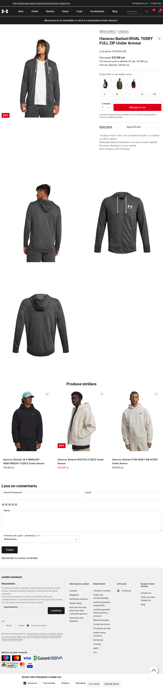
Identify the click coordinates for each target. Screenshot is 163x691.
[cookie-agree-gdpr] (111, 684)
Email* (88, 492)
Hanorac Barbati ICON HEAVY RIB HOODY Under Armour (135, 461)
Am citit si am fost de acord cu (32, 637)
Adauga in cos (137, 107)
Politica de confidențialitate (12, 640)
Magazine (74, 595)
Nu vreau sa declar (38, 625)
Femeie (21, 625)
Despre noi (146, 593)
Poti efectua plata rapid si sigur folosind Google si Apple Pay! (41, 3)
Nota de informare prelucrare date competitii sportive (78, 610)
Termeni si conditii (101, 591)
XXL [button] (155, 94)
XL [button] (142, 94)
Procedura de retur (102, 628)
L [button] (129, 94)
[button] (159, 45)
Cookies (97, 644)
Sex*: (4, 621)
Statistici (65, 683)
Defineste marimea (79, 599)
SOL (95, 652)
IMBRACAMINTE (107, 31)
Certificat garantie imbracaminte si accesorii (101, 612)
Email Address (11, 607)
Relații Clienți (76, 603)
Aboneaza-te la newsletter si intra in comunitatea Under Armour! (80, 20)
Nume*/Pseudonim (13, 492)
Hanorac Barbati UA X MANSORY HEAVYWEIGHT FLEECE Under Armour (24, 461)
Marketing (80, 683)
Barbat (8, 625)
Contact (73, 591)
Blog (143, 604)
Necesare (32, 683)
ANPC (96, 648)
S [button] (104, 94)
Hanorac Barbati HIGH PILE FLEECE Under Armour (81, 461)
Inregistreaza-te (140, 3)
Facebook (126, 591)
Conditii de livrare (101, 624)
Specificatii (134, 126)
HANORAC (123, 31)
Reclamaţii (98, 640)
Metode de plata (101, 620)
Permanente (49, 683)
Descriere (105, 126)
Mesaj (7, 510)
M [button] (117, 94)
